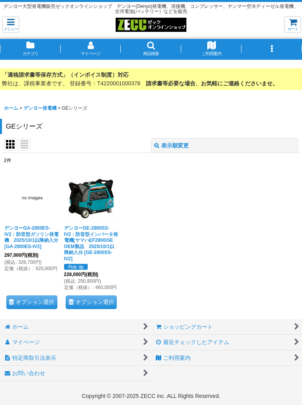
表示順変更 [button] (171, 145)
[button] (10, 24)
